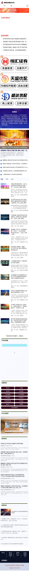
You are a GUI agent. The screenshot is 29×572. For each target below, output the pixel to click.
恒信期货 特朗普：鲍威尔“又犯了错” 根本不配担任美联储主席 (19, 248)
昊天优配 (8, 397)
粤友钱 (7, 387)
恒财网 (21, 404)
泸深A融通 (7, 394)
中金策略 (21, 401)
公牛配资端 (21, 394)
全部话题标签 (14, 407)
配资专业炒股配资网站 (10, 554)
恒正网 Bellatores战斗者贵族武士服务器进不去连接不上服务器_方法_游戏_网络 (19, 201)
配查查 (3, 552)
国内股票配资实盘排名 (25, 554)
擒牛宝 (7, 404)
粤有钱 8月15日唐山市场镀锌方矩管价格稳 (14, 147)
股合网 (7, 391)
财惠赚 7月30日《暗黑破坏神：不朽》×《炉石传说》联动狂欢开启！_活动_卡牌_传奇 (19, 232)
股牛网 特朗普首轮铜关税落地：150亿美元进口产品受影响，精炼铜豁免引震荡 (19, 320)
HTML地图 (21, 565)
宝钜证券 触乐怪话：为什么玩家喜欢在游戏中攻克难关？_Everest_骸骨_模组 (19, 185)
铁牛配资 (21, 397)
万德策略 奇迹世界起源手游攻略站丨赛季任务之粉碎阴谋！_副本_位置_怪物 (19, 216)
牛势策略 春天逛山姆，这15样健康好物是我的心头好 (15, 170)
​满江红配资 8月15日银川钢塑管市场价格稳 (12, 543)
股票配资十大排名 (17, 554)
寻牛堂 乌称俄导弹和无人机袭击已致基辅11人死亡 (19, 291)
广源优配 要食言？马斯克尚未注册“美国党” (12, 174)
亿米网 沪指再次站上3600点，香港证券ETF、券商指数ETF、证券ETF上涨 (19, 306)
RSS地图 (16, 565)
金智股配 (21, 391)
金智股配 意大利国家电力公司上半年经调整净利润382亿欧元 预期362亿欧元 (19, 276)
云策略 (21, 387)
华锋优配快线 (7, 401)
